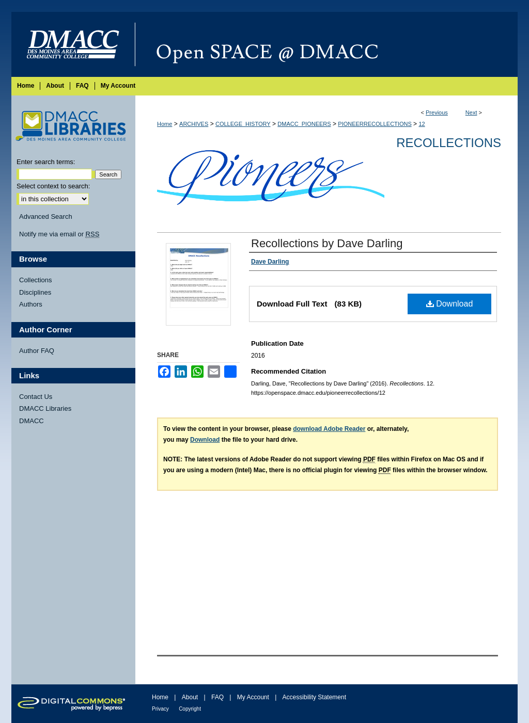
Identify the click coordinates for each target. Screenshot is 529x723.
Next (471, 112)
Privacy (160, 709)
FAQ (217, 697)
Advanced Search (45, 216)
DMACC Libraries (45, 408)
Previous (437, 112)
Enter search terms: (46, 162)
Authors (30, 304)
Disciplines (35, 292)
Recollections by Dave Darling (326, 243)
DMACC (31, 421)
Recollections (448, 143)
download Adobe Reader (329, 428)
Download (449, 303)
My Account (253, 697)
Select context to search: (53, 186)
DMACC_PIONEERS (304, 124)
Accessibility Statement (314, 697)
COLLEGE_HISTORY (243, 124)
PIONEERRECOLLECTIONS (374, 124)
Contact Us (35, 396)
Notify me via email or (59, 234)
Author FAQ (36, 351)
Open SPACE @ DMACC (326, 44)
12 (421, 124)
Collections (35, 280)
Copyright (190, 709)
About (190, 697)
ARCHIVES (193, 124)
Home (164, 124)
